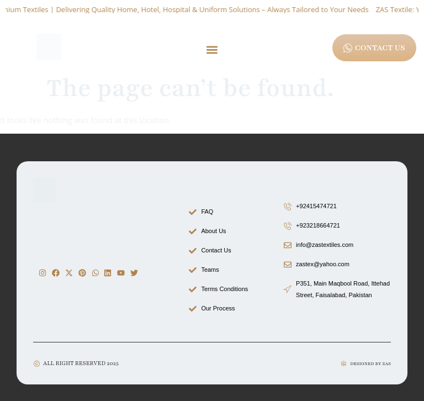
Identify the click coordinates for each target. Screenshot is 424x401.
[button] (212, 49)
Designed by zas (370, 364)
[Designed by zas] (343, 363)
